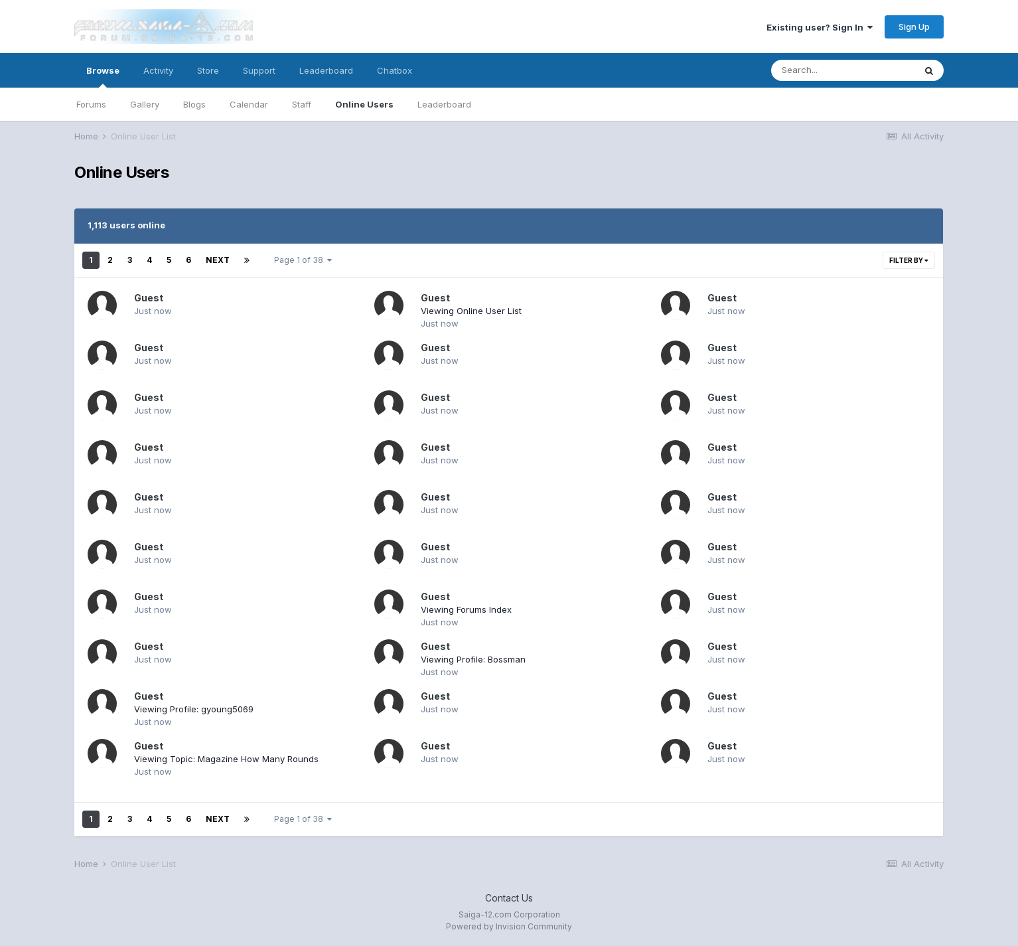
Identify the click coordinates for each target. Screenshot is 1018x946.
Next (218, 260)
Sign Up (914, 26)
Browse (102, 76)
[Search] (842, 70)
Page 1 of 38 (303, 260)
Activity (158, 70)
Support (259, 70)
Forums (91, 104)
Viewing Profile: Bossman (473, 659)
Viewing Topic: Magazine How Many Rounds (226, 758)
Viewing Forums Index (466, 609)
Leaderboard (444, 104)
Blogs (194, 104)
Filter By (908, 260)
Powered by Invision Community (509, 926)
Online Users (364, 104)
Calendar (249, 104)
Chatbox (394, 70)
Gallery (144, 104)
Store (208, 70)
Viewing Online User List (471, 310)
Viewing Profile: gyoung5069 (194, 709)
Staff (301, 104)
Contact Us (509, 898)
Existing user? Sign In (819, 27)
